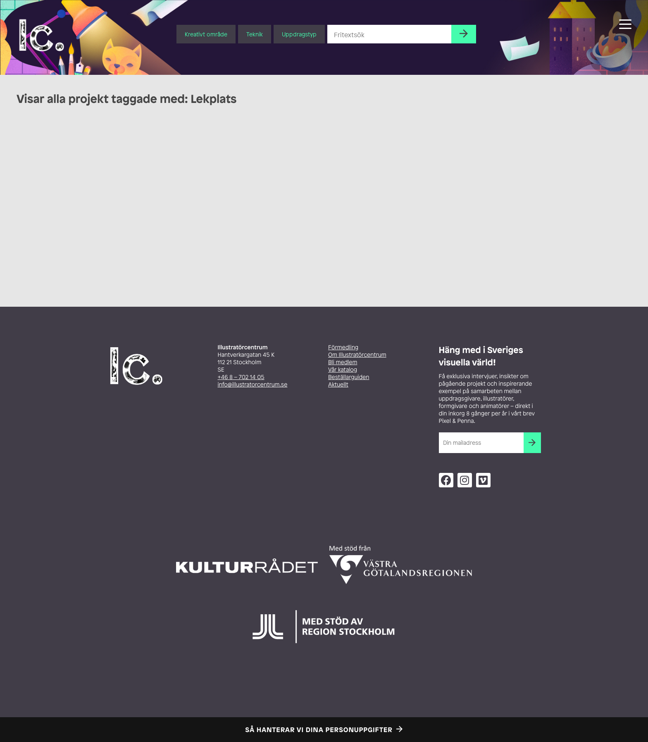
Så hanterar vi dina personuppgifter (319, 729)
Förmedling (343, 347)
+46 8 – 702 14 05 (241, 377)
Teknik (254, 34)
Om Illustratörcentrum (357, 355)
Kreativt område (206, 34)
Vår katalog (342, 370)
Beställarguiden (348, 377)
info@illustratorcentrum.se (253, 385)
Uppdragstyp (299, 34)
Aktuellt (338, 385)
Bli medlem (342, 362)
